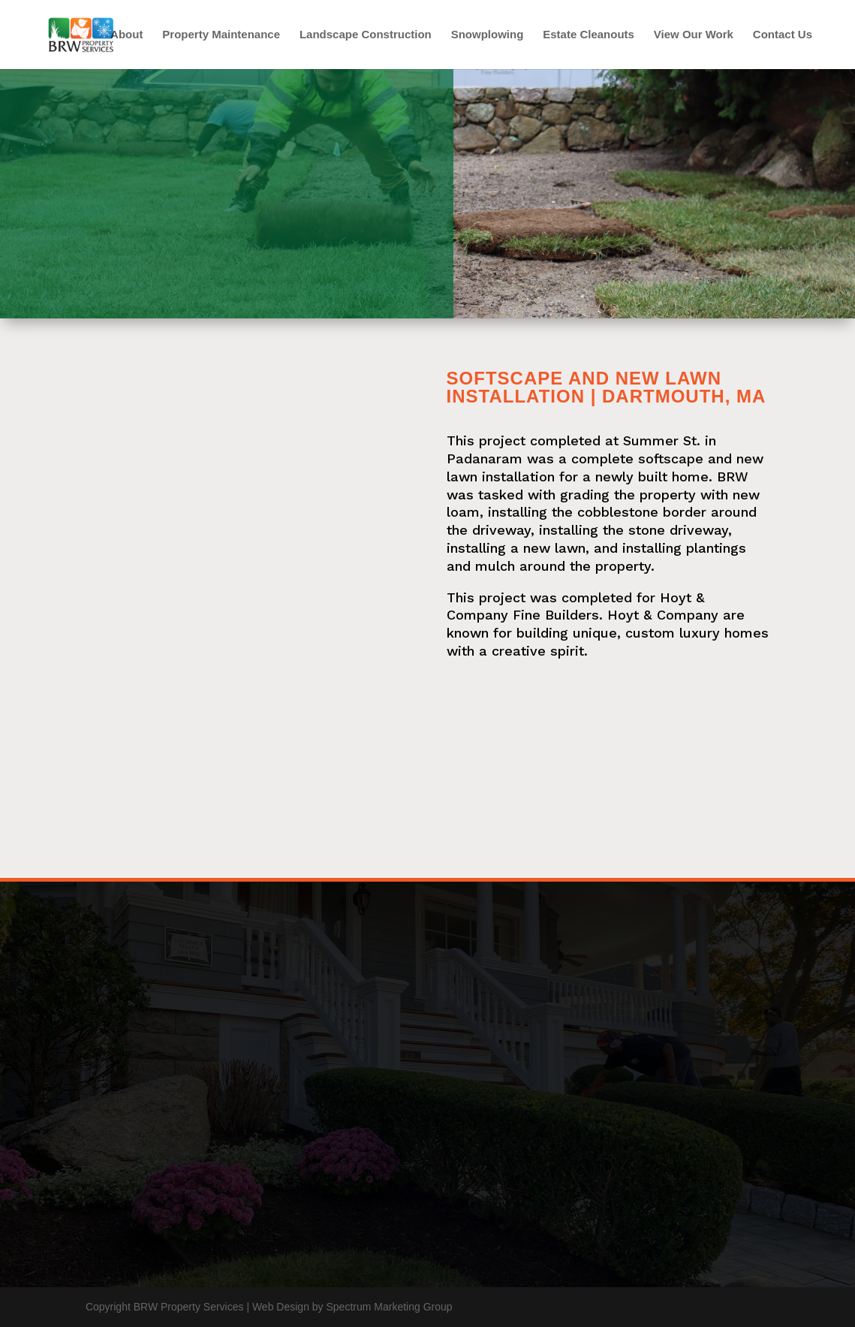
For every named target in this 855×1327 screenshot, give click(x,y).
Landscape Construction (366, 35)
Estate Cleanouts (588, 35)
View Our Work (693, 35)
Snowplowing (487, 35)
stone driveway (678, 530)
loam (463, 512)
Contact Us (782, 35)
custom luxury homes (697, 633)
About (126, 35)
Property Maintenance (221, 35)
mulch (495, 566)
